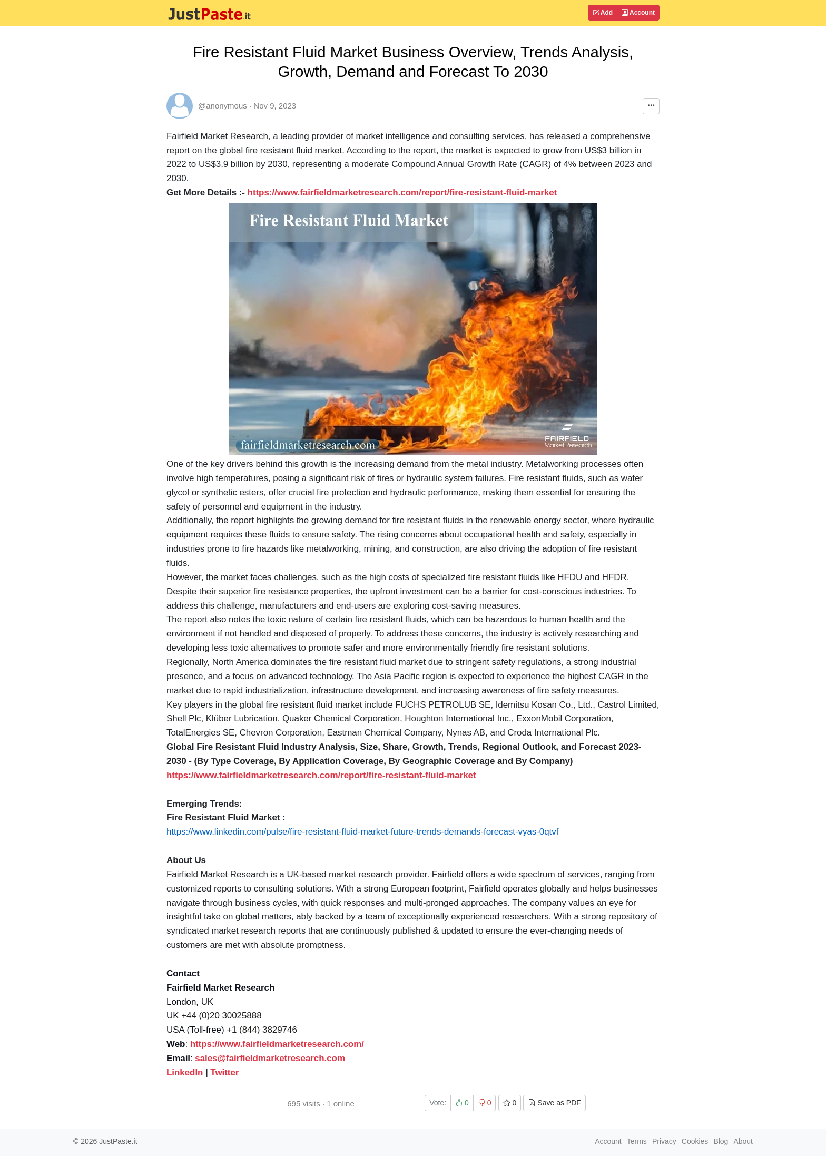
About (743, 1141)
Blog (720, 1141)
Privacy (664, 1141)
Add (603, 12)
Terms (637, 1141)
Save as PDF (554, 1103)
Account (638, 12)
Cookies (695, 1141)
